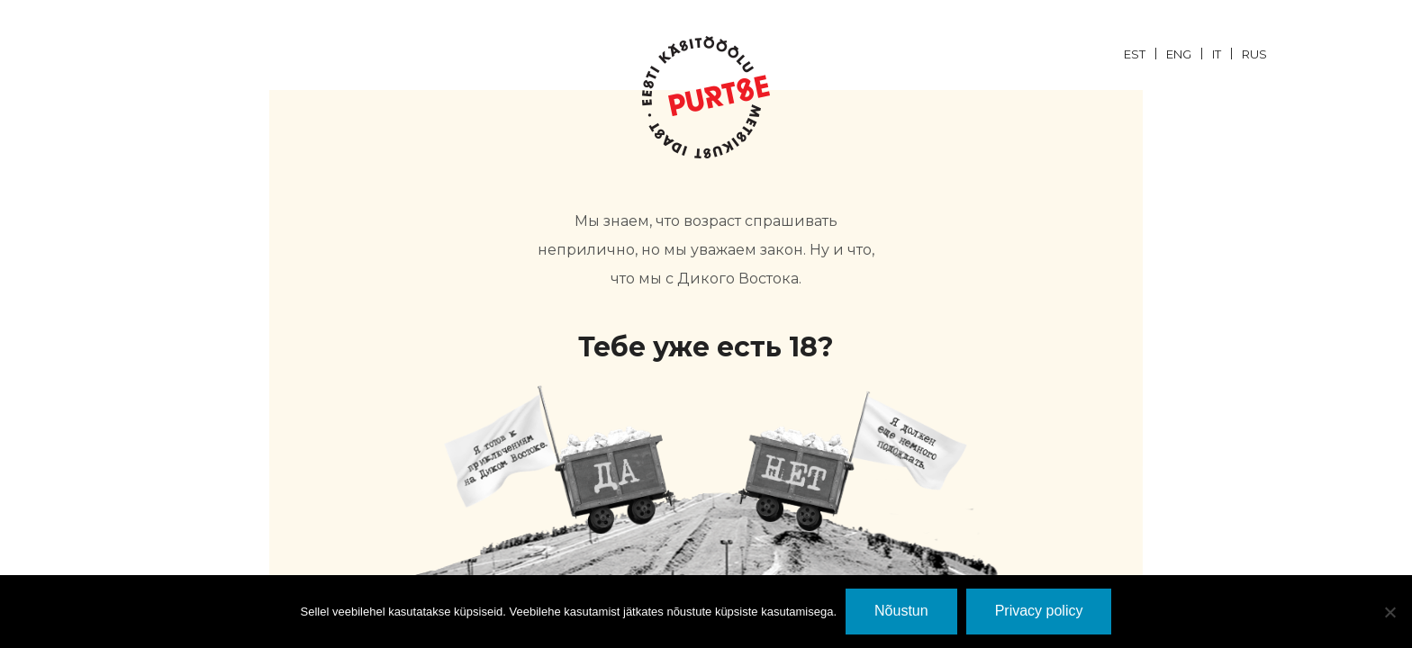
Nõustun (901, 610)
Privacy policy (1039, 610)
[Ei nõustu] (1389, 612)
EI (853, 459)
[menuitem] (1145, 53)
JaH (559, 459)
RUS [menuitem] (1254, 54)
